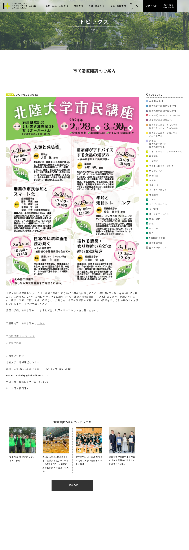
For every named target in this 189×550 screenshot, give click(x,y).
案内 (151, 233)
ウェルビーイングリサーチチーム (165, 151)
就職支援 (78, 6)
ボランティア (155, 170)
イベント (153, 228)
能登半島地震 (155, 242)
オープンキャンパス (159, 213)
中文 (131, 8)
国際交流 (153, 175)
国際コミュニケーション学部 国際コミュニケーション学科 (163, 126)
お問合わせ (151, 6)
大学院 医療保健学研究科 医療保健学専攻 (158, 143)
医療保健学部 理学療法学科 (162, 110)
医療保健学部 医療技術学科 (162, 105)
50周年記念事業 (157, 237)
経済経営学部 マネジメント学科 (164, 115)
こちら (41, 323)
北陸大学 (15, 6)
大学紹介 (34, 6)
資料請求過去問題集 (168, 6)
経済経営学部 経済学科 (160, 120)
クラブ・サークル (158, 204)
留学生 (152, 180)
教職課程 (153, 194)
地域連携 (153, 161)
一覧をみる (72, 485)
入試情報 (153, 209)
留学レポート (155, 185)
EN (131, 4)
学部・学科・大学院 (57, 6)
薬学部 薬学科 (156, 101)
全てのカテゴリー (158, 247)
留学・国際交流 (118, 6)
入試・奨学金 (97, 6)
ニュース (153, 199)
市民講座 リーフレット (22, 336)
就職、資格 (154, 218)
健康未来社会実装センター (162, 165)
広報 (151, 223)
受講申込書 (15, 342)
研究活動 (153, 156)
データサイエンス (158, 189)
